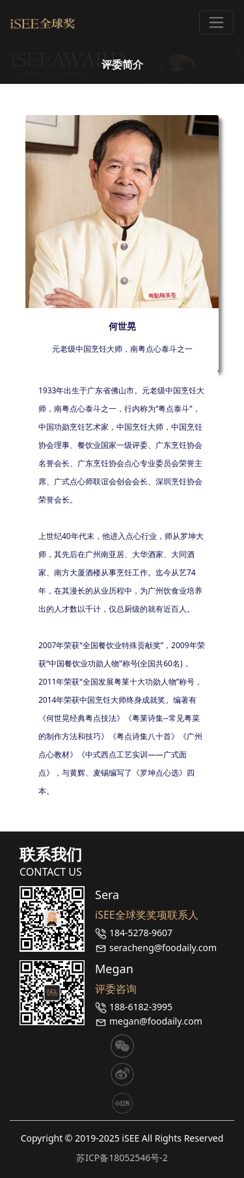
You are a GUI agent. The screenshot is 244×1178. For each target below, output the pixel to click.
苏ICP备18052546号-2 (122, 1157)
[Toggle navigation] (216, 22)
